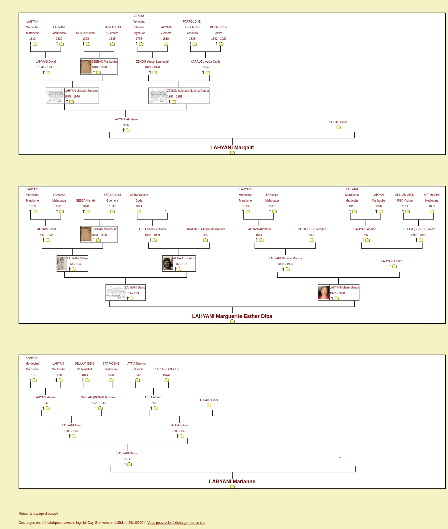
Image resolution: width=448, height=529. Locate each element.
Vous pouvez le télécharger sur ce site (176, 523)
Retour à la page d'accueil (38, 514)
